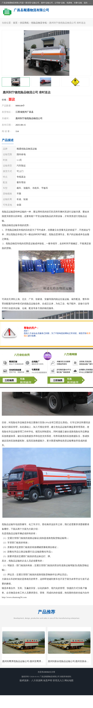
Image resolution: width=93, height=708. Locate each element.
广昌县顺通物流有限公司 (50, 676)
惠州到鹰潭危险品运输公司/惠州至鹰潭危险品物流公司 (29, 661)
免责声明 (47, 680)
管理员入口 (58, 680)
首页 (15, 23)
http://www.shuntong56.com (14, 597)
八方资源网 (37, 680)
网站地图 (68, 680)
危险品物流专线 (39, 23)
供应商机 (24, 23)
